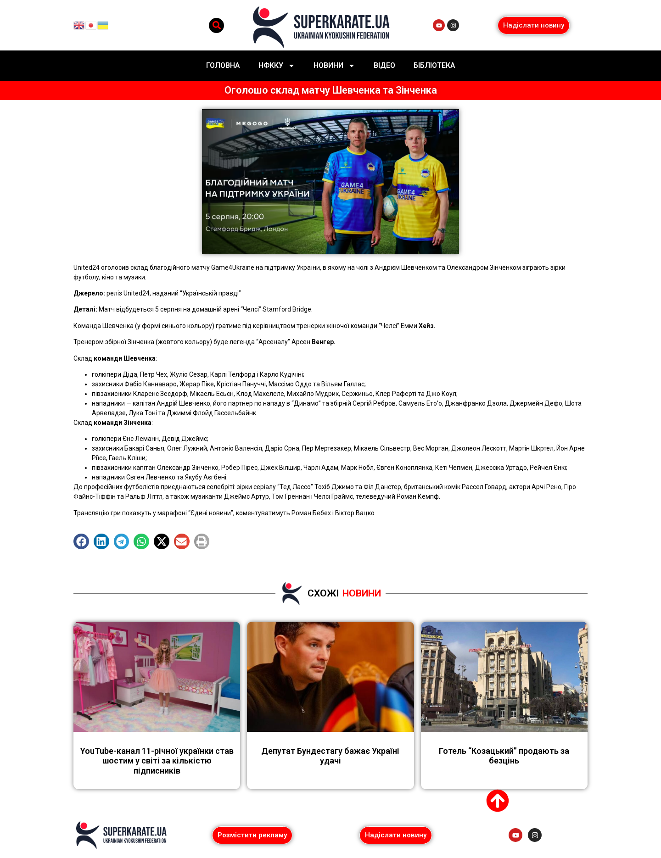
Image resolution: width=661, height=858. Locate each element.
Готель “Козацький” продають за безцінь (504, 756)
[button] (216, 25)
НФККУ (276, 65)
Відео (384, 65)
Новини (334, 65)
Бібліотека (434, 65)
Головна (223, 65)
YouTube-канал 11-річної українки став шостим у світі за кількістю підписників (157, 760)
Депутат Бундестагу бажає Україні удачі (330, 756)
